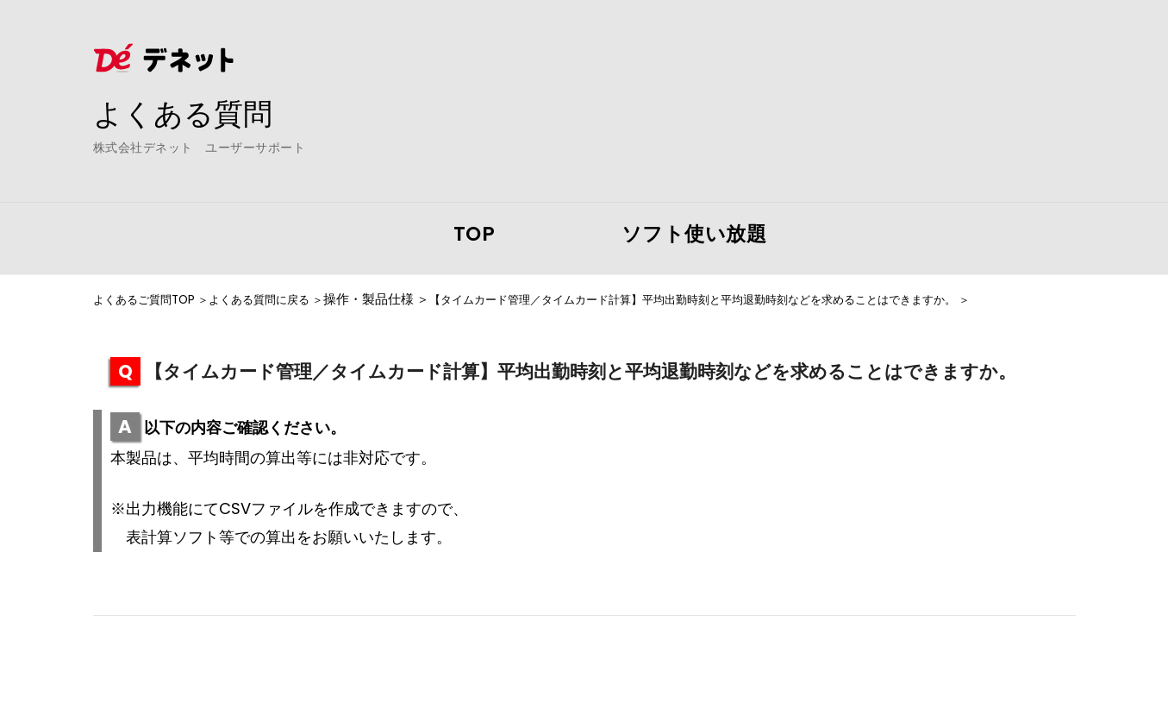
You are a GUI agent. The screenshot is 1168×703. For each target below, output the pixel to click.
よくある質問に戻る (282, 299)
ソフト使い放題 (694, 234)
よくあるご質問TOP (151, 299)
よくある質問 (188, 113)
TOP (474, 234)
